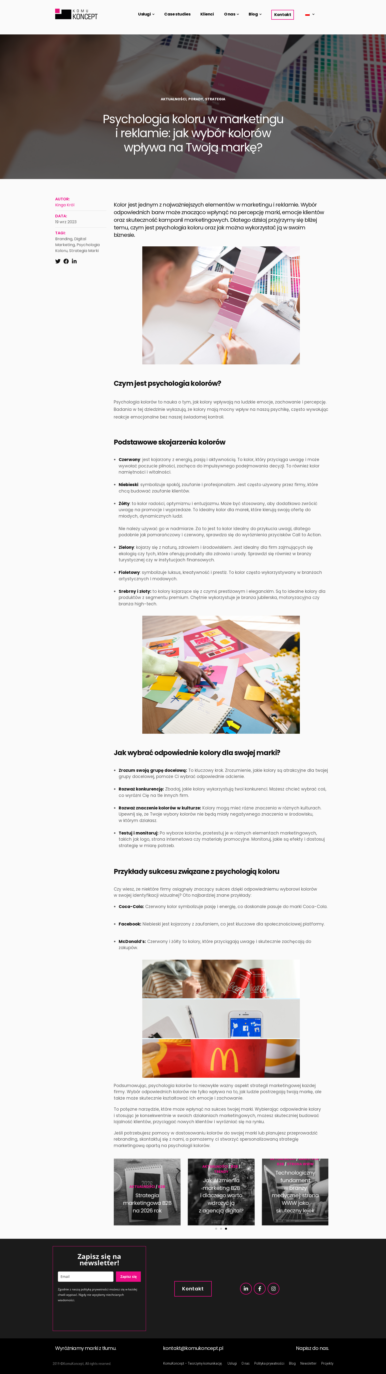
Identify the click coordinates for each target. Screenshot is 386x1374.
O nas (229, 14)
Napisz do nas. (312, 1348)
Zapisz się (128, 1276)
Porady (195, 99)
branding (63, 239)
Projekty (327, 1363)
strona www (152, 1164)
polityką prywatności (95, 1289)
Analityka (160, 1158)
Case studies (177, 14)
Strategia (215, 99)
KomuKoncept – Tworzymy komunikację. (193, 1363)
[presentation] (95, 1316)
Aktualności (173, 99)
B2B (132, 1164)
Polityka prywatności (269, 1363)
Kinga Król (64, 205)
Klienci (207, 14)
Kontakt (282, 14)
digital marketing (70, 242)
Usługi (144, 14)
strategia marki (84, 251)
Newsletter (308, 1363)
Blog (253, 14)
